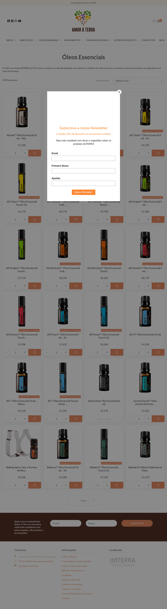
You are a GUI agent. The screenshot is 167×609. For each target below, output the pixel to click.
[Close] (119, 92)
